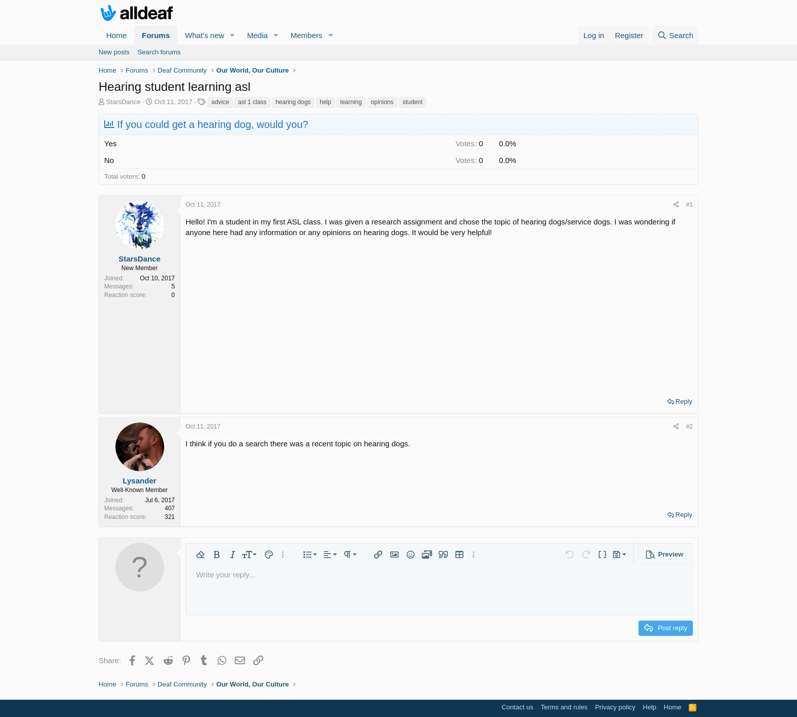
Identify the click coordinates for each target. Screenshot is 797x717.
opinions (382, 102)
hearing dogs (293, 102)
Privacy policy (615, 707)
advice (220, 102)
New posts (114, 52)
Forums (156, 35)
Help (650, 707)
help (325, 102)
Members (307, 35)
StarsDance (123, 102)
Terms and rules (564, 707)
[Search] (675, 35)
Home (116, 35)
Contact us (517, 707)
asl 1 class (252, 102)
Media (257, 35)
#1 (689, 204)
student (412, 102)
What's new (204, 35)
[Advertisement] (439, 314)
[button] (232, 35)
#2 (689, 426)
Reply (684, 401)
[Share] (676, 205)
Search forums (159, 52)
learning (351, 102)
